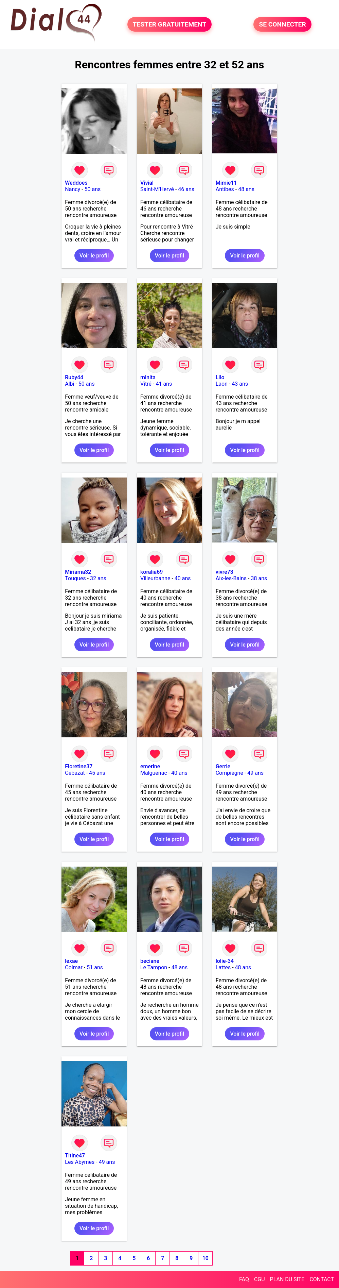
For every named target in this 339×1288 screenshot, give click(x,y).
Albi (69, 384)
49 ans (255, 773)
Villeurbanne (155, 578)
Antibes (225, 189)
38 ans (259, 578)
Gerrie (223, 766)
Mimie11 (226, 183)
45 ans (97, 773)
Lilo (220, 377)
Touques (75, 578)
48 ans (246, 189)
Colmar (74, 967)
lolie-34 (225, 961)
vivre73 (224, 572)
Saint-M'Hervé (157, 189)
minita (148, 377)
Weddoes (76, 183)
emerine (150, 766)
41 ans (164, 384)
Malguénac (153, 773)
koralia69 (151, 572)
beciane (149, 961)
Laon (222, 384)
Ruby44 (74, 377)
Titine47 (75, 1155)
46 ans (186, 189)
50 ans (93, 189)
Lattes (223, 967)
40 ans (183, 578)
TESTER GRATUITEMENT (170, 24)
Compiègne (229, 773)
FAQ (244, 1279)
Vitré (145, 384)
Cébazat (75, 773)
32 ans (98, 578)
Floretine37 (78, 766)
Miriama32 (78, 572)
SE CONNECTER (282, 24)
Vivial (147, 183)
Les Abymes (79, 1162)
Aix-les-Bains (231, 578)
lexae (71, 961)
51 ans (95, 967)
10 (205, 1258)
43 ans (240, 384)
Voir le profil (94, 255)
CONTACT (321, 1279)
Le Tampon (153, 967)
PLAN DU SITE (287, 1279)
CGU (259, 1279)
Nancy (72, 189)
